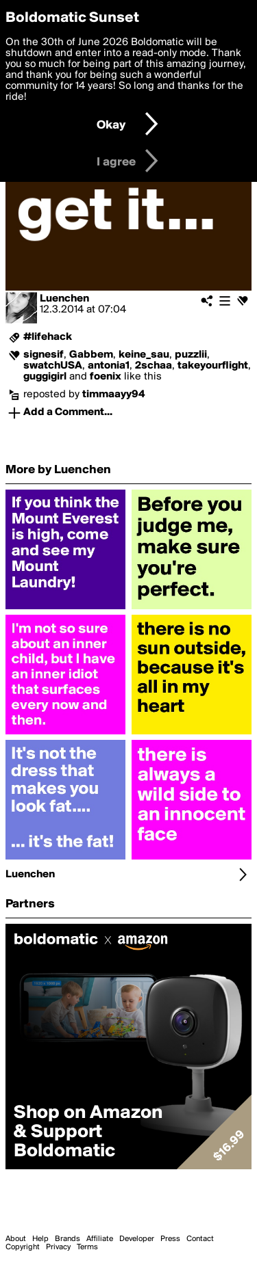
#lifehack (47, 337)
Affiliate (99, 1239)
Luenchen (64, 298)
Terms (87, 1247)
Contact (200, 1239)
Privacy (58, 1247)
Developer (136, 1239)
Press (170, 1239)
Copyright (22, 1247)
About (15, 1239)
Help (40, 1239)
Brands (67, 1239)
